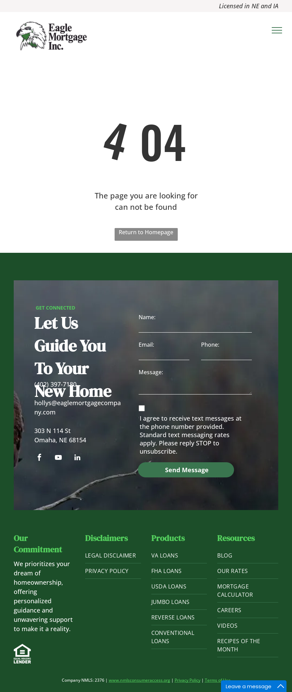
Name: (147, 317)
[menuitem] (113, 555)
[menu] (277, 30)
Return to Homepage (146, 232)
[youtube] (58, 458)
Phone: (210, 344)
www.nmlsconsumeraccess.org (139, 680)
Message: (151, 372)
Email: (146, 344)
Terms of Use (218, 680)
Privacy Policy (187, 680)
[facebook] (39, 458)
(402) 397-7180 (55, 384)
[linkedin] (77, 458)
